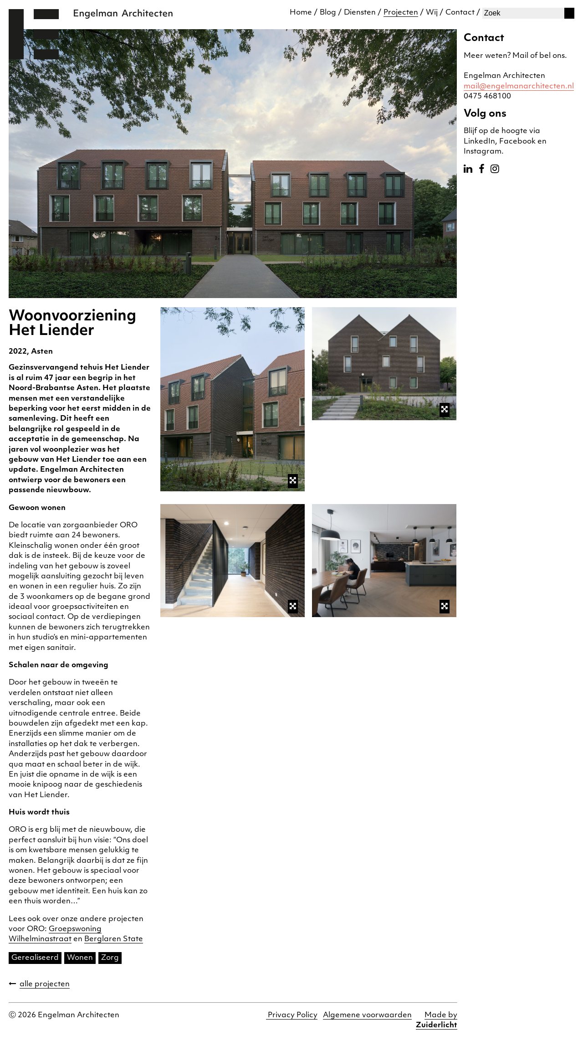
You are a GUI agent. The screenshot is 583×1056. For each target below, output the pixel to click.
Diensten (360, 12)
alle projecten (45, 984)
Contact (460, 12)
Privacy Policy (291, 1015)
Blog (328, 12)
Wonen (80, 958)
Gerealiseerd (35, 958)
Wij (432, 12)
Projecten (401, 12)
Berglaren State (113, 939)
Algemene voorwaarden (367, 1015)
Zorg (110, 958)
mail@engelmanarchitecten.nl (519, 86)
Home (301, 12)
